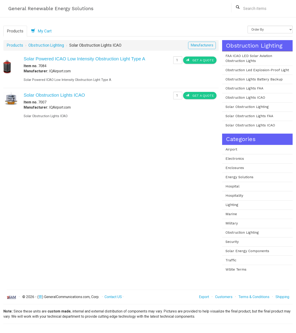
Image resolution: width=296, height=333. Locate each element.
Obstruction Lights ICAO (245, 98)
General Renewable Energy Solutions (50, 8)
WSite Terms (235, 269)
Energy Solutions (239, 177)
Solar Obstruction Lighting (247, 107)
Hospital (232, 186)
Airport (231, 149)
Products (15, 31)
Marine (231, 214)
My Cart (41, 30)
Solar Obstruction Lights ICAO (54, 95)
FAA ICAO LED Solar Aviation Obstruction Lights (248, 58)
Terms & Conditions (254, 297)
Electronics (234, 159)
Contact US (113, 297)
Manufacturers (202, 45)
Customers (223, 297)
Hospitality (234, 196)
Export (204, 297)
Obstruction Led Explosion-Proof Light (257, 70)
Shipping (282, 297)
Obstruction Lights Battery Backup (254, 79)
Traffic (230, 260)
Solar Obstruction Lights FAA (249, 116)
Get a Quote (200, 60)
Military (231, 223)
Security (232, 242)
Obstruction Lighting (46, 45)
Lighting (231, 205)
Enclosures (234, 168)
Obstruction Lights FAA (244, 88)
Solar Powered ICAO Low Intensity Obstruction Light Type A (84, 58)
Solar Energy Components (247, 251)
